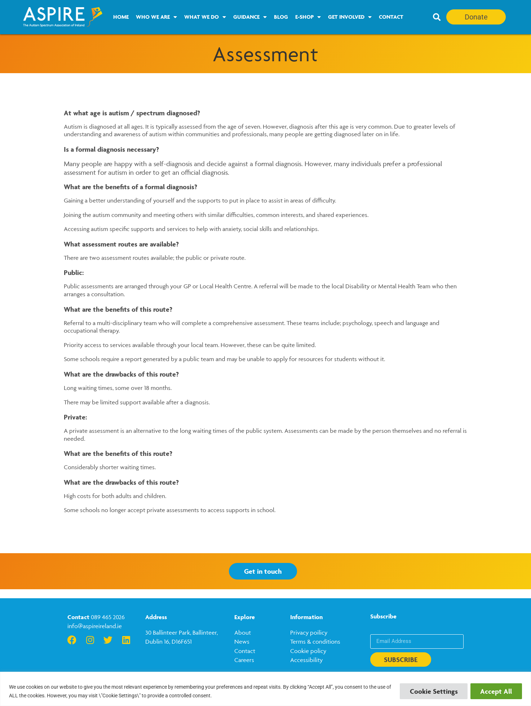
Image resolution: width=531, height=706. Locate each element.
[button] (437, 17)
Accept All (496, 691)
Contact (391, 16)
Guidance (250, 16)
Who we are (156, 16)
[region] (265, 689)
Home (121, 16)
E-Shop (308, 16)
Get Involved (350, 16)
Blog (281, 16)
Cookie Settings (432, 691)
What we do (205, 16)
